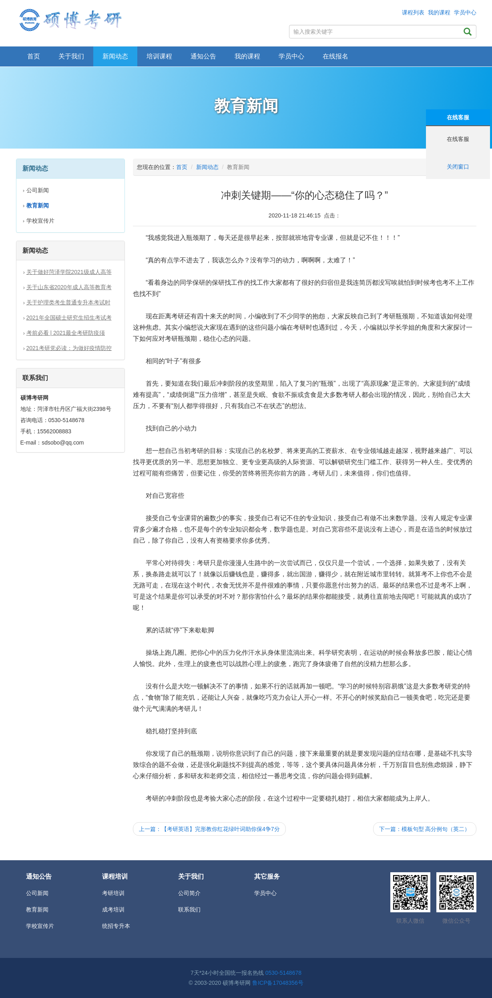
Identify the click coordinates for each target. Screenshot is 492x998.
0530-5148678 (283, 973)
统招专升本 (116, 926)
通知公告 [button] (203, 56)
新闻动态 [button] (115, 56)
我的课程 (439, 12)
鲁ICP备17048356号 (277, 983)
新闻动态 (207, 167)
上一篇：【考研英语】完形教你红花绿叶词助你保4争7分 (209, 829)
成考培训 (113, 909)
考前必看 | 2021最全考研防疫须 (65, 333)
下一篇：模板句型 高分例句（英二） (424, 829)
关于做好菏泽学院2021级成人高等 (69, 272)
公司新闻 (37, 190)
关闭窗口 (458, 166)
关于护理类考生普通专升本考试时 (68, 302)
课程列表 (413, 12)
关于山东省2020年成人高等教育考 (69, 287)
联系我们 (189, 909)
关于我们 (71, 56)
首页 (33, 56)
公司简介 (189, 893)
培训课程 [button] (159, 56)
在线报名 (335, 56)
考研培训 (113, 893)
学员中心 (465, 12)
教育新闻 (37, 909)
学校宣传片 (40, 220)
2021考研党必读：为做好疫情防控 (69, 348)
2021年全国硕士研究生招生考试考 (69, 317)
